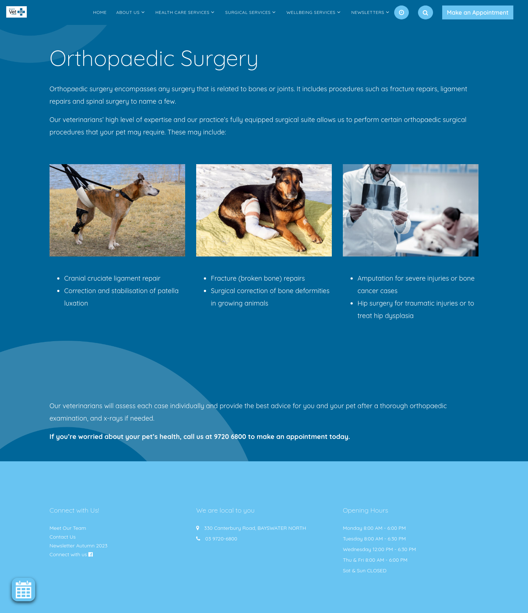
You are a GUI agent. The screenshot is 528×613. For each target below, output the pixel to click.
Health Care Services (182, 12)
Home (100, 12)
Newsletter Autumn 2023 (78, 545)
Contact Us (63, 536)
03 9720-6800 (221, 538)
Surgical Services (248, 12)
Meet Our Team (68, 528)
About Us (128, 12)
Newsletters (367, 12)
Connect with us (68, 554)
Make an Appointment (478, 12)
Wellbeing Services (311, 12)
